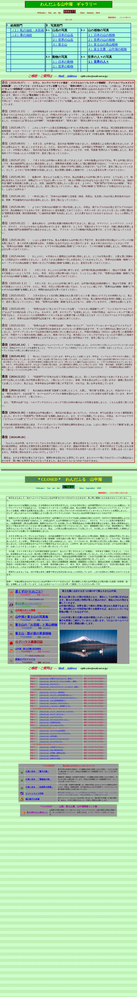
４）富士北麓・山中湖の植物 (107, 49)
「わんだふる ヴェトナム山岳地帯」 (52, 731)
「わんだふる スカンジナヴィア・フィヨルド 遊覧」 (59, 687)
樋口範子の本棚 (32, 799)
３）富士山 (59, 44)
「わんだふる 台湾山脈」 (48, 736)
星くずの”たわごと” (29, 591)
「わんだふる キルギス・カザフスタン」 (54, 703)
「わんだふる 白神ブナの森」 (50, 758)
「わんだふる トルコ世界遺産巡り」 (52, 700)
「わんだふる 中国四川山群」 (50, 722)
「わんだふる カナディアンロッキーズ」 (54, 739)
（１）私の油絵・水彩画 (27, 30)
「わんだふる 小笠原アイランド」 (52, 747)
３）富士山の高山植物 (103, 44)
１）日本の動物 (62, 61)
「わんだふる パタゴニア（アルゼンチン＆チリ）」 (58, 698)
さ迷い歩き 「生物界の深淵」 (39, 787)
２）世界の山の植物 (101, 39)
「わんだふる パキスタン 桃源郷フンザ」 (55, 706)
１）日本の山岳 (62, 35)
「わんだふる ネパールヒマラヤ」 (52, 725)
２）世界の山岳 (62, 39)
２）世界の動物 (62, 66)
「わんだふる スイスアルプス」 (51, 741)
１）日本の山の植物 (101, 35)
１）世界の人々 (98, 61)
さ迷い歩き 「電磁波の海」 (38, 779)
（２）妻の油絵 (21, 35)
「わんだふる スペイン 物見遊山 (52, 692)
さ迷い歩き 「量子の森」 (37, 771)
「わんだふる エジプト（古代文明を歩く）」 (56, 695)
